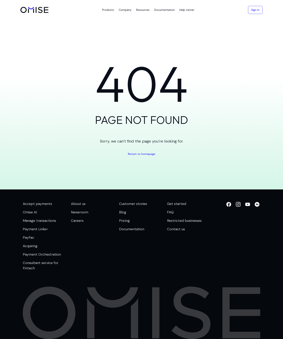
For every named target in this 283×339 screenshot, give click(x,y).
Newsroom (79, 212)
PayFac (28, 237)
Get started (176, 203)
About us (78, 203)
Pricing (124, 220)
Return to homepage (141, 154)
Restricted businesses (184, 220)
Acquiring (30, 246)
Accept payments (37, 203)
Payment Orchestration (42, 254)
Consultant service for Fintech (40, 265)
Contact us (176, 229)
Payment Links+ (35, 229)
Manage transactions (39, 220)
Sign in (255, 10)
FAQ (170, 212)
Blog (122, 212)
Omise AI (30, 212)
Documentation (131, 229)
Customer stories (133, 203)
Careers (77, 220)
